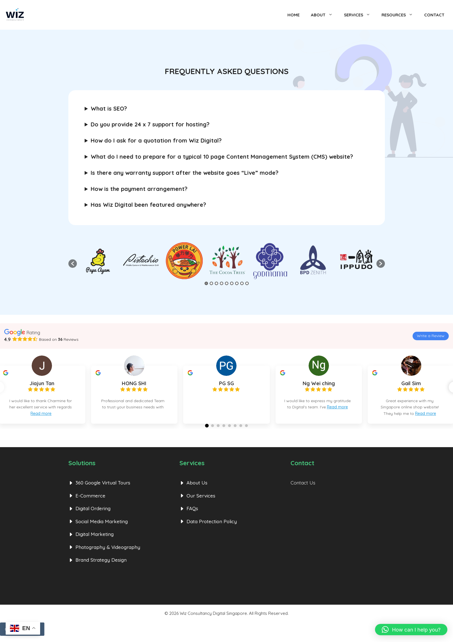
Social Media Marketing (101, 527)
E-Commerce (90, 502)
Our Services (201, 502)
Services (360, 15)
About (324, 15)
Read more (41, 413)
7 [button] (237, 283)
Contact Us (303, 489)
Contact (434, 15)
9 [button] (247, 283)
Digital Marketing (94, 540)
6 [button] (231, 283)
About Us (197, 489)
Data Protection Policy (212, 527)
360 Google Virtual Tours (102, 489)
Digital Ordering (92, 515)
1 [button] (206, 283)
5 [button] (226, 283)
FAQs (192, 515)
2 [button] (211, 283)
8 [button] (242, 283)
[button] (72, 263)
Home (293, 15)
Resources (400, 15)
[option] (227, 261)
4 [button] (221, 283)
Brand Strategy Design (101, 566)
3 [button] (216, 283)
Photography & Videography (107, 553)
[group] (134, 394)
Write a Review (431, 335)
